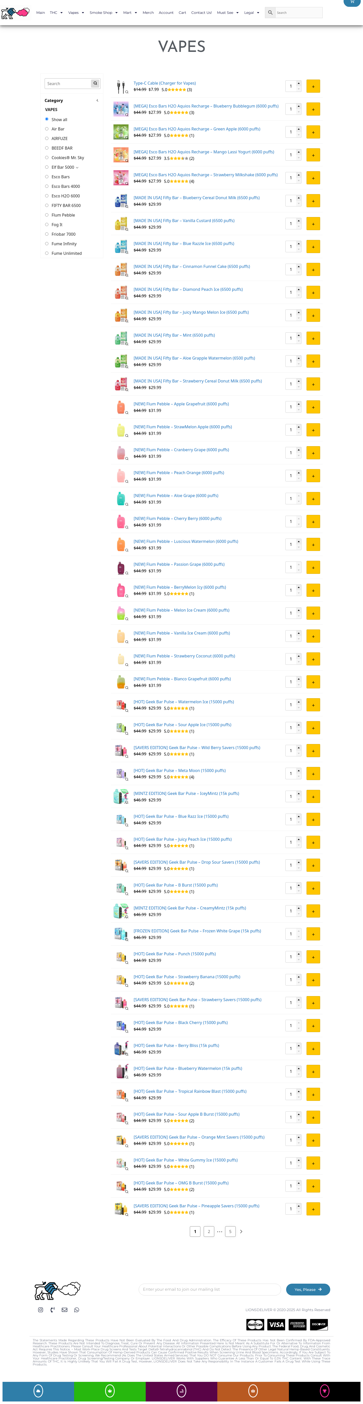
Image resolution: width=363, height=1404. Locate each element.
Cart (182, 12)
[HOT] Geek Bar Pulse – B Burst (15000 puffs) (176, 885)
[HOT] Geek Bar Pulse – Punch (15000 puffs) (175, 954)
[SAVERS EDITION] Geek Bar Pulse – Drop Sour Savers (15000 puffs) (197, 862)
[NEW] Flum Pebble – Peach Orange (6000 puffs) (179, 472)
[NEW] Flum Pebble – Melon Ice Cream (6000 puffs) (181, 610)
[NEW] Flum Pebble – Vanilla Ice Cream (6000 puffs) (182, 633)
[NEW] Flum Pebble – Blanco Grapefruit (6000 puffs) (182, 679)
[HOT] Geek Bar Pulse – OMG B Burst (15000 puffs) (181, 1183)
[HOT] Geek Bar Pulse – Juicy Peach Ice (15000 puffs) (183, 839)
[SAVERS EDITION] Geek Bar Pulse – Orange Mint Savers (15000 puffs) (199, 1137)
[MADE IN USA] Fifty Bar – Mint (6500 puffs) (174, 335)
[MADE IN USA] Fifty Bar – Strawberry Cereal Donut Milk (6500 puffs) (198, 381)
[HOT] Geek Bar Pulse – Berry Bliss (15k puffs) (176, 1045)
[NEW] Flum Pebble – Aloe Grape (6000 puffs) (176, 495)
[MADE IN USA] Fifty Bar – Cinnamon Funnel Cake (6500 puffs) (192, 266)
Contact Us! (201, 12)
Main (40, 12)
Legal (252, 12)
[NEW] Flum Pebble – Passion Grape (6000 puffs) (179, 564)
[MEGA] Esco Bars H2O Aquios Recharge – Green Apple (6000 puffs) (197, 129)
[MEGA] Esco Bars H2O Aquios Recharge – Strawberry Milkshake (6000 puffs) (206, 175)
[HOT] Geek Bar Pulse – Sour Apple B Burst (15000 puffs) (186, 1114)
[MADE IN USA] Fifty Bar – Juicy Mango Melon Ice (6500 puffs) (191, 312)
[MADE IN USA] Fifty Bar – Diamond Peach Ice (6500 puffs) (188, 289)
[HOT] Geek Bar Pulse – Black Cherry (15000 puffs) (181, 1022)
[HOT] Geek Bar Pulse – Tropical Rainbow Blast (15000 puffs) (190, 1091)
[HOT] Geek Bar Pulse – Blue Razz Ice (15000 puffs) (181, 816)
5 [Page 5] (230, 1231)
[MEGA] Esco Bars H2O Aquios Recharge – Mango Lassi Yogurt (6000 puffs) (204, 152)
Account (166, 12)
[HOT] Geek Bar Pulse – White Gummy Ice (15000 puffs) (186, 1160)
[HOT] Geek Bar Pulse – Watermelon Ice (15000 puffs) (184, 702)
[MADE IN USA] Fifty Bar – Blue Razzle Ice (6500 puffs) (184, 243)
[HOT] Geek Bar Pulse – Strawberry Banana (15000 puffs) (187, 976)
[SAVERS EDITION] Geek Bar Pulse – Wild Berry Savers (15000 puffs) (197, 747)
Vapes (76, 12)
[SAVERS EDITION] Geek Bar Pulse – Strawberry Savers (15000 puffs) (197, 999)
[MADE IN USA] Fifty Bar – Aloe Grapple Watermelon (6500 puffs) (194, 358)
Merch (148, 12)
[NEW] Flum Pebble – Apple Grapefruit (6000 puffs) (181, 404)
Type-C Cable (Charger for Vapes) (165, 83)
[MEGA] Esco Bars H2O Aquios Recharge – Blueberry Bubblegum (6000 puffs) (206, 106)
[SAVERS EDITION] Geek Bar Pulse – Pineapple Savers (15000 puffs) (196, 1206)
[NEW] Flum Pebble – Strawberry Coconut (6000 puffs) (184, 656)
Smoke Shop (104, 12)
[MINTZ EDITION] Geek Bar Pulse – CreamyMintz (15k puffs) (190, 908)
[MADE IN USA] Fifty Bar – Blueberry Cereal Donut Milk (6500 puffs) (197, 197)
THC (56, 12)
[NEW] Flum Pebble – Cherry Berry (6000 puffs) (177, 518)
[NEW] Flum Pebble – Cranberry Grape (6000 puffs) (181, 449)
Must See (228, 12)
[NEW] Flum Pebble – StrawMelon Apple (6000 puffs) (183, 427)
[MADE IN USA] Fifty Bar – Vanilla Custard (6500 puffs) (184, 220)
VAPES (51, 109)
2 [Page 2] (209, 1231)
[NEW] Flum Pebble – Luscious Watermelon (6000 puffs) (186, 541)
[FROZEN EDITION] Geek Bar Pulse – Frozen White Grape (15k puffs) (197, 931)
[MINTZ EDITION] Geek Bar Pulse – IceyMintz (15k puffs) (186, 793)
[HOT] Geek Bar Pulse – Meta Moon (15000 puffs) (180, 770)
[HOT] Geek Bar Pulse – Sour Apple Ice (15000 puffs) (182, 724)
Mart (130, 12)
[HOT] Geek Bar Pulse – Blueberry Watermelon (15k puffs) (188, 1068)
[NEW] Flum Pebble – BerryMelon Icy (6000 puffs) (180, 587)
